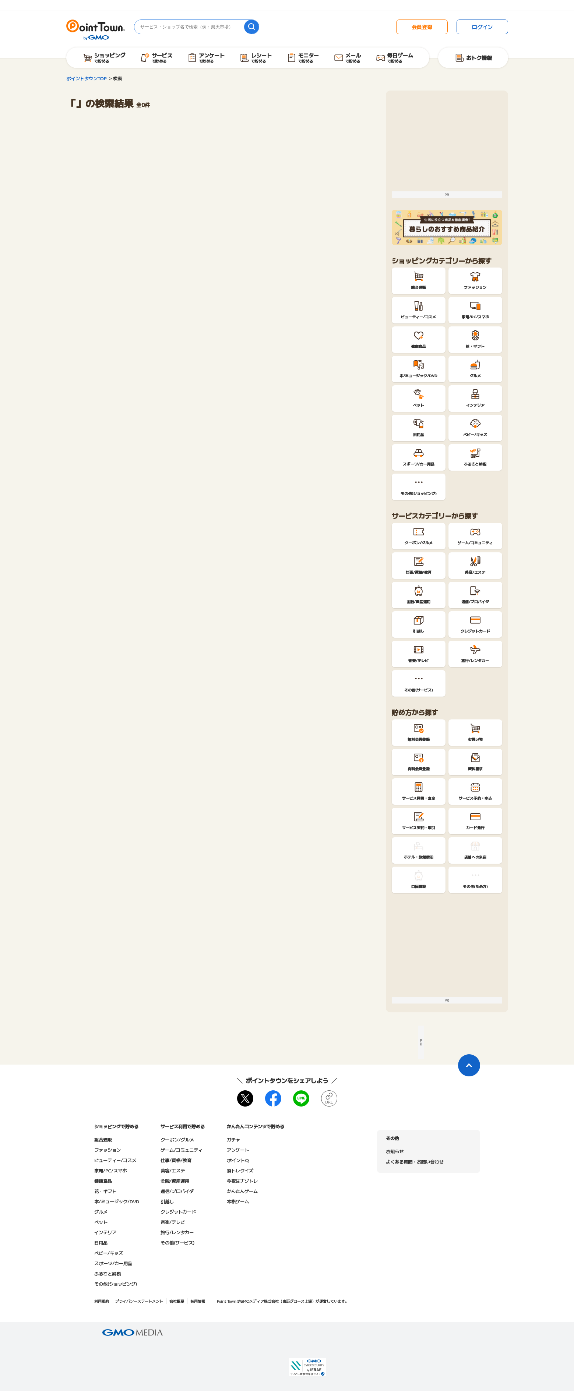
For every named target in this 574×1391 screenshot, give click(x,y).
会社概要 (176, 1301)
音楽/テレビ (173, 1222)
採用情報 (197, 1301)
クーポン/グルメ (177, 1139)
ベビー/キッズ (108, 1253)
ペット (101, 1222)
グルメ (101, 1211)
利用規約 (101, 1301)
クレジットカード (178, 1211)
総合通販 (103, 1139)
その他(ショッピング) (115, 1284)
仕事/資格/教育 (176, 1160)
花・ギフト (105, 1191)
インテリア (105, 1232)
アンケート (238, 1150)
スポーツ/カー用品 (113, 1263)
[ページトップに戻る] (469, 1065)
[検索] (251, 27)
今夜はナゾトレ (242, 1181)
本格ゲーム (238, 1201)
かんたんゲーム (242, 1191)
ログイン (482, 27)
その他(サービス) (177, 1242)
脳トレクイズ (240, 1170)
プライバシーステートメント (139, 1301)
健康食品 (103, 1181)
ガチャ (233, 1139)
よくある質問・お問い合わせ (414, 1161)
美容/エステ (173, 1170)
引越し (167, 1201)
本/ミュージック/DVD (116, 1201)
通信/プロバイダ (177, 1191)
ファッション (107, 1150)
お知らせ (395, 1151)
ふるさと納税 (107, 1273)
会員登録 (422, 27)
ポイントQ (238, 1160)
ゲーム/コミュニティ (182, 1150)
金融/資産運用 (175, 1181)
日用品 (101, 1242)
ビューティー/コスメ (115, 1160)
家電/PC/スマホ (110, 1170)
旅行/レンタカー (177, 1232)
